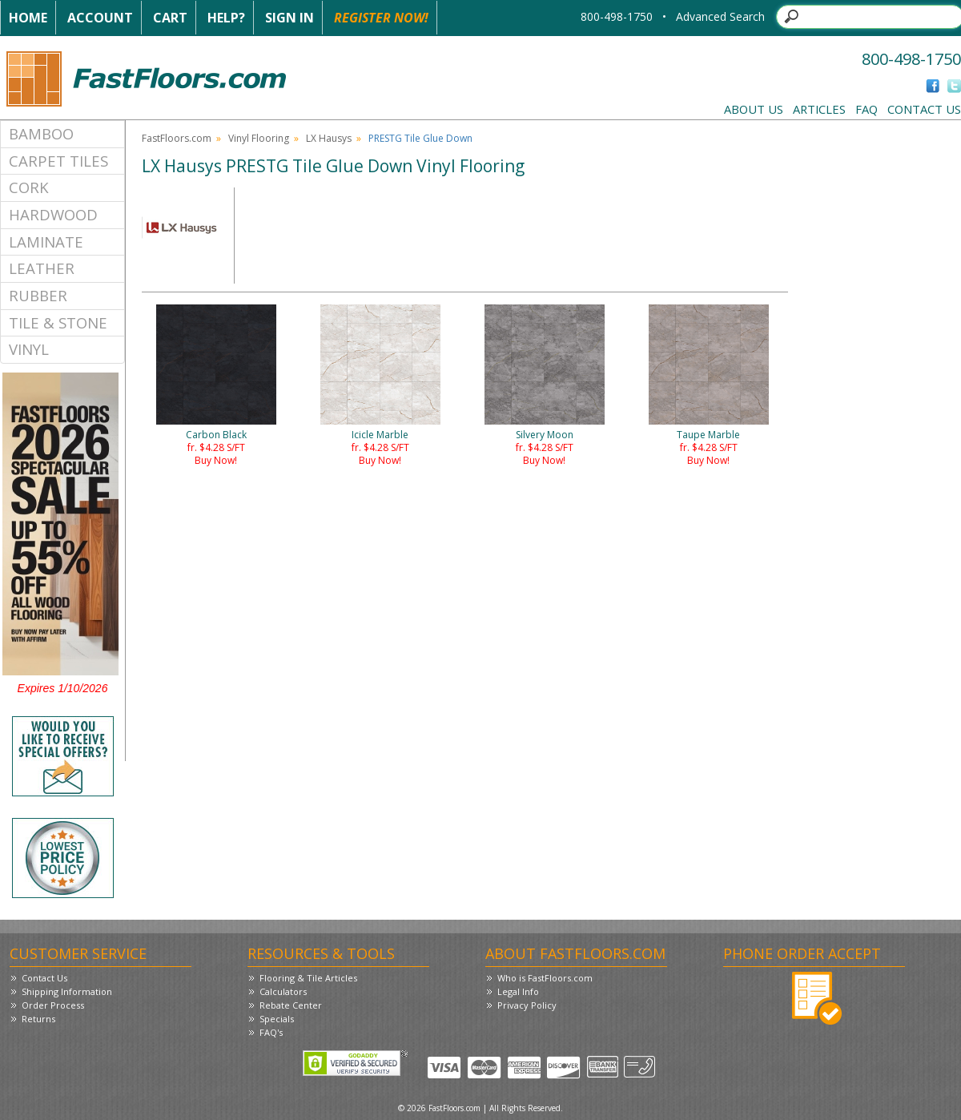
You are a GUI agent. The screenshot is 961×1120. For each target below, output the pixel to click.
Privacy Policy (527, 1005)
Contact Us (924, 109)
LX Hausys (329, 138)
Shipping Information (67, 991)
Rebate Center (290, 1005)
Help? (226, 17)
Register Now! (381, 17)
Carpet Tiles (58, 161)
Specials (276, 1019)
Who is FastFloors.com (545, 978)
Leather (41, 268)
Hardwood (53, 214)
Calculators (283, 991)
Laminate (46, 242)
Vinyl (29, 349)
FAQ (866, 109)
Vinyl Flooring (258, 138)
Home (28, 17)
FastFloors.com (176, 138)
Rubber (38, 295)
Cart (170, 17)
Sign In (289, 17)
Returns (38, 1019)
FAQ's (271, 1032)
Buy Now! (216, 460)
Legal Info (518, 991)
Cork (29, 187)
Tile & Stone (58, 322)
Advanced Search (720, 16)
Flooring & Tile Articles (308, 978)
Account (100, 17)
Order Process (53, 1005)
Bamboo (41, 133)
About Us (753, 109)
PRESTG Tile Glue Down (420, 138)
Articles (819, 109)
